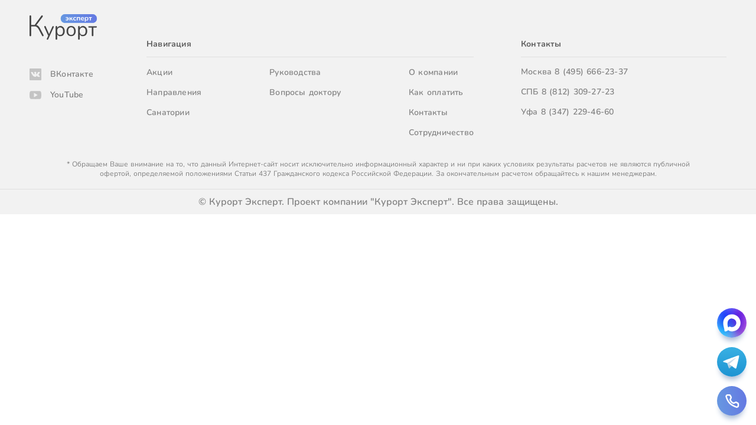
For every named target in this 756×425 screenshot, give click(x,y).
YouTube (66, 94)
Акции (159, 72)
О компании (433, 72)
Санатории (168, 112)
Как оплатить (436, 92)
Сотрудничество (441, 132)
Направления (173, 92)
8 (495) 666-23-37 (591, 71)
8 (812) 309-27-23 (578, 91)
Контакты (428, 112)
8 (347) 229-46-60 (577, 111)
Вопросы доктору (305, 92)
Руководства (295, 72)
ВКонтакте (71, 74)
